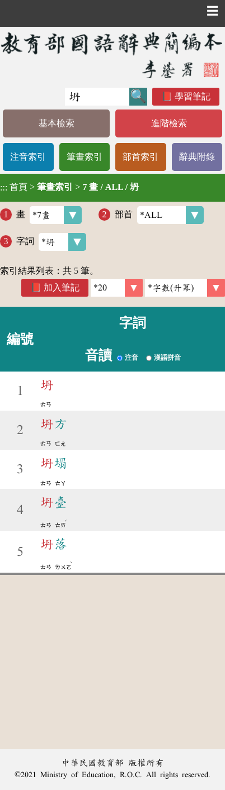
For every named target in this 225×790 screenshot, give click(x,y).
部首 (159, 215)
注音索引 (28, 156)
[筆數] (117, 288)
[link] (185, 288)
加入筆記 (61, 287)
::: (3, 187)
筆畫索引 (84, 156)
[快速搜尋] (97, 97)
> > (69, 187)
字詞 (51, 242)
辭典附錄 (197, 156)
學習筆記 (192, 96)
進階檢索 (169, 123)
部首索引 (140, 156)
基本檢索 (56, 123)
